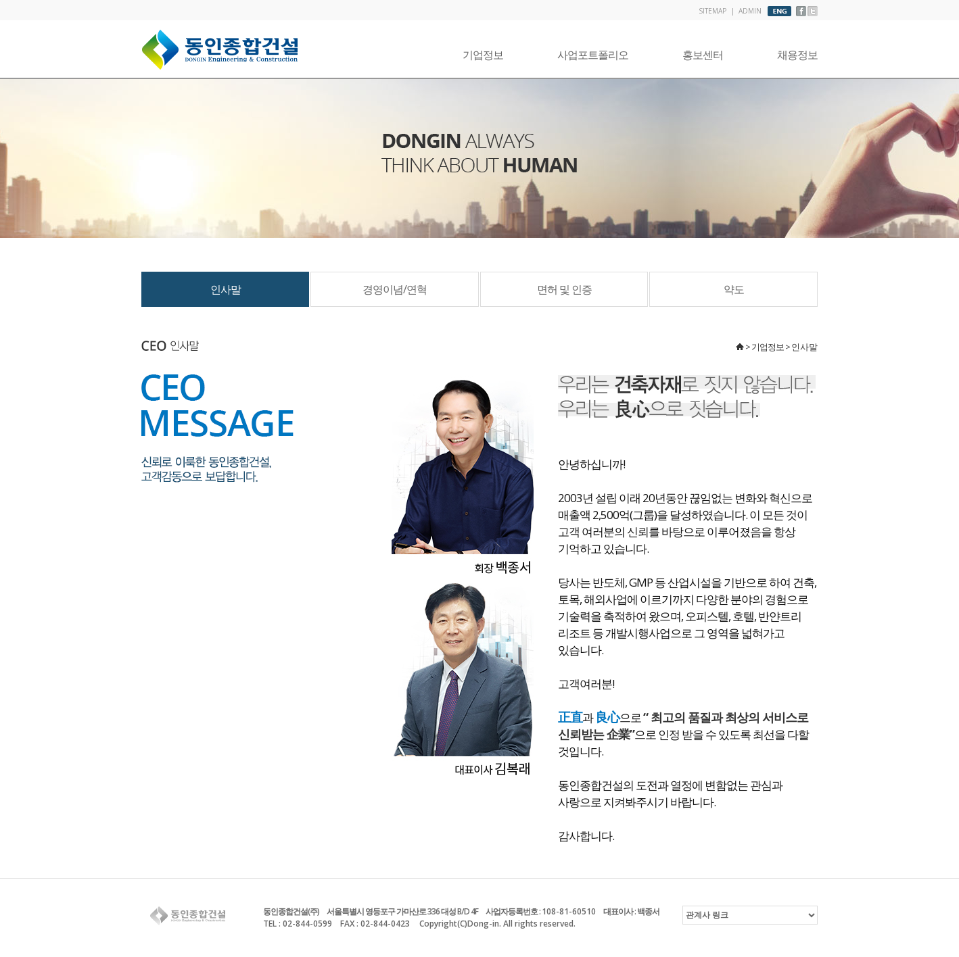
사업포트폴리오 (592, 54)
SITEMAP (712, 11)
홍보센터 (702, 54)
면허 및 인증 (564, 289)
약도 (734, 289)
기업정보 (483, 54)
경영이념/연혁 (394, 289)
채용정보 (797, 54)
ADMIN (750, 11)
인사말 (225, 289)
